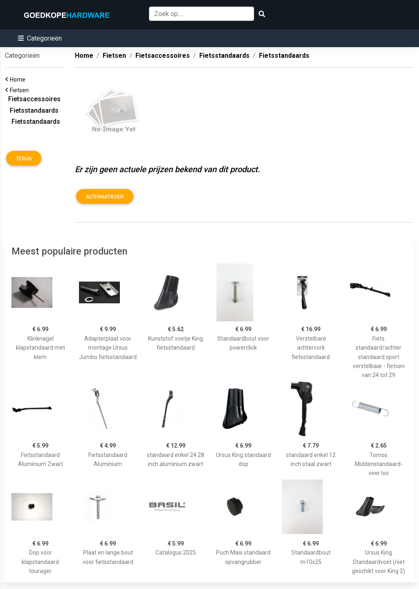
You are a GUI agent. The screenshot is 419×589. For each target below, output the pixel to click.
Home (19, 79)
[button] (40, 38)
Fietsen (20, 90)
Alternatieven (105, 197)
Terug (24, 158)
